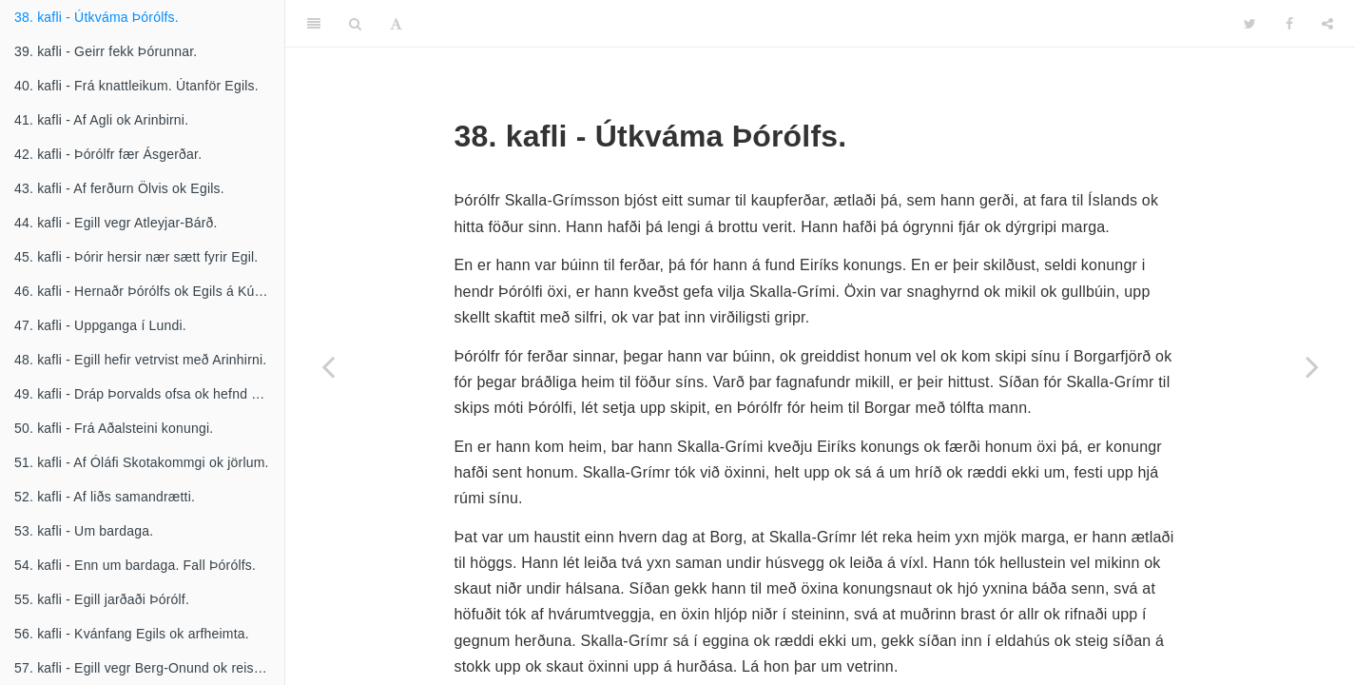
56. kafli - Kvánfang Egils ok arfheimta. (131, 633)
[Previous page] (328, 366)
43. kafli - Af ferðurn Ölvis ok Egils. (119, 188)
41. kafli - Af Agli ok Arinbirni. (101, 119)
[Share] (1327, 24)
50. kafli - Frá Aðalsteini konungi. (113, 428)
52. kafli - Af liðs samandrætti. (104, 496)
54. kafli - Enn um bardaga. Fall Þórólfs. (135, 565)
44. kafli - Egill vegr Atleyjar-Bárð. (116, 222)
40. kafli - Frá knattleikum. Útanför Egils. (136, 85)
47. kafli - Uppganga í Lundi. (100, 325)
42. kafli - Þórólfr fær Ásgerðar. (108, 154)
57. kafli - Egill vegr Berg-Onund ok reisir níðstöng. (149, 667)
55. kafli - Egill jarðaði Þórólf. (101, 599)
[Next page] (1312, 366)
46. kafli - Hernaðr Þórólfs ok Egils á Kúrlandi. (149, 291)
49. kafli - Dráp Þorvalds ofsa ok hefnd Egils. (149, 393)
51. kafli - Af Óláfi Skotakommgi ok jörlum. (141, 462)
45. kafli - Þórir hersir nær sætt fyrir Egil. (136, 256)
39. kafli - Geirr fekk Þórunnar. (105, 51)
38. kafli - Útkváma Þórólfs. (96, 17)
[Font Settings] (396, 24)
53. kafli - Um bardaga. (83, 530)
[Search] (355, 24)
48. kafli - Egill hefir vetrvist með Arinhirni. (140, 359)
